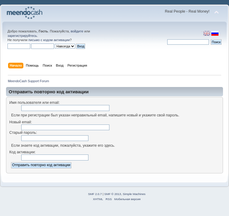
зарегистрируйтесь (22, 36)
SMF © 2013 (112, 194)
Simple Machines (134, 194)
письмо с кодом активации (49, 40)
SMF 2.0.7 (95, 194)
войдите (77, 31)
